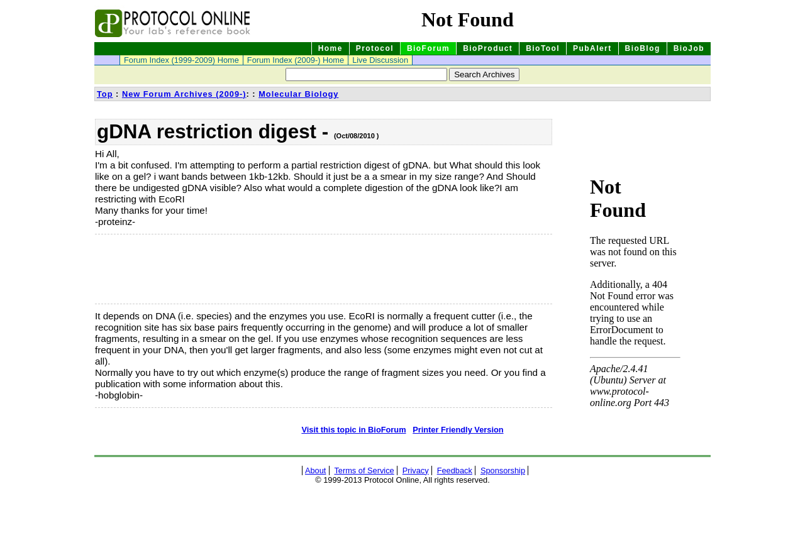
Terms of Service (364, 470)
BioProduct (488, 48)
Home (330, 48)
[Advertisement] (158, 269)
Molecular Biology (298, 94)
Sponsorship (502, 470)
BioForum (428, 48)
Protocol (375, 48)
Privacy (415, 470)
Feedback (454, 470)
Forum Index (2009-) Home (295, 60)
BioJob (689, 48)
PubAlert (592, 48)
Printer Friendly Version (458, 429)
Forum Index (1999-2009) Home (181, 60)
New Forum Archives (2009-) (184, 94)
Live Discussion (380, 60)
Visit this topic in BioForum (353, 429)
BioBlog (642, 48)
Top (105, 94)
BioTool (543, 48)
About (315, 470)
